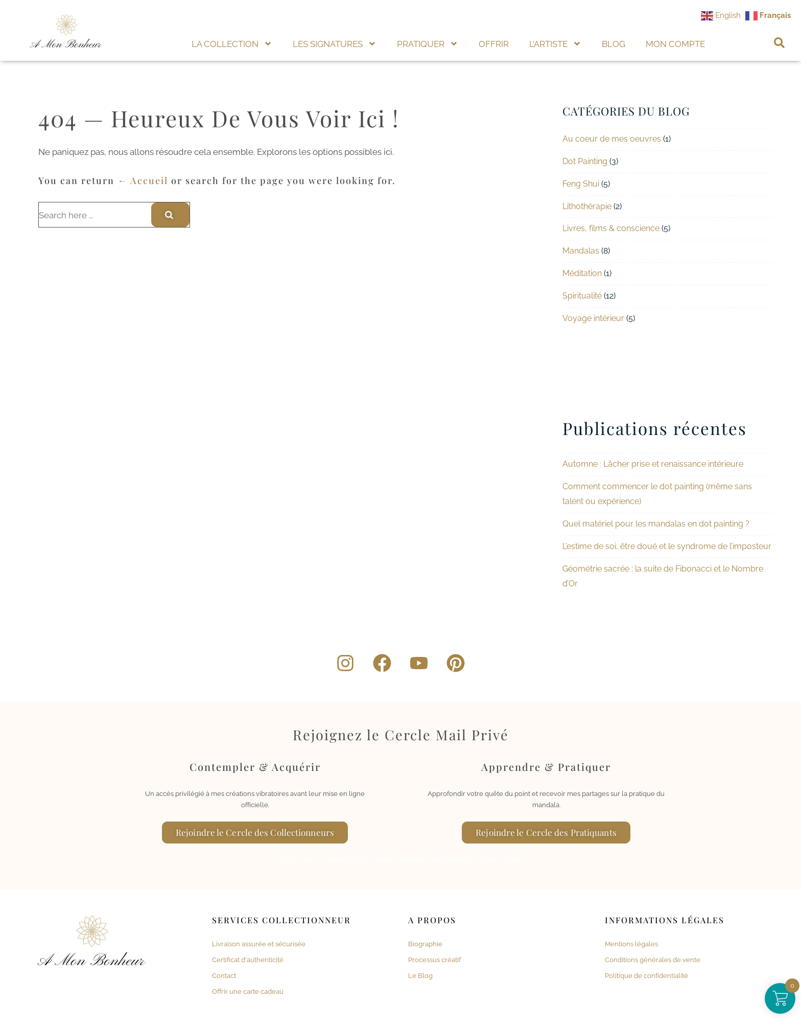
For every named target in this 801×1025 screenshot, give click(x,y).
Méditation (582, 273)
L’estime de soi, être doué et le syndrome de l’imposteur (666, 546)
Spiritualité (582, 296)
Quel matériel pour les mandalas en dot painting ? (655, 524)
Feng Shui (580, 184)
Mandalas (580, 251)
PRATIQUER (427, 43)
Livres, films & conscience (610, 228)
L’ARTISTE (555, 43)
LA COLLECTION (232, 43)
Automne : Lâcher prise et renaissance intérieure (652, 464)
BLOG (613, 44)
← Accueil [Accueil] (142, 180)
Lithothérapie (586, 206)
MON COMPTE (675, 44)
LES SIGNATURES (334, 43)
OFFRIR (494, 44)
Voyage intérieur (593, 318)
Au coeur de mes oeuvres (611, 139)
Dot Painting (584, 161)
